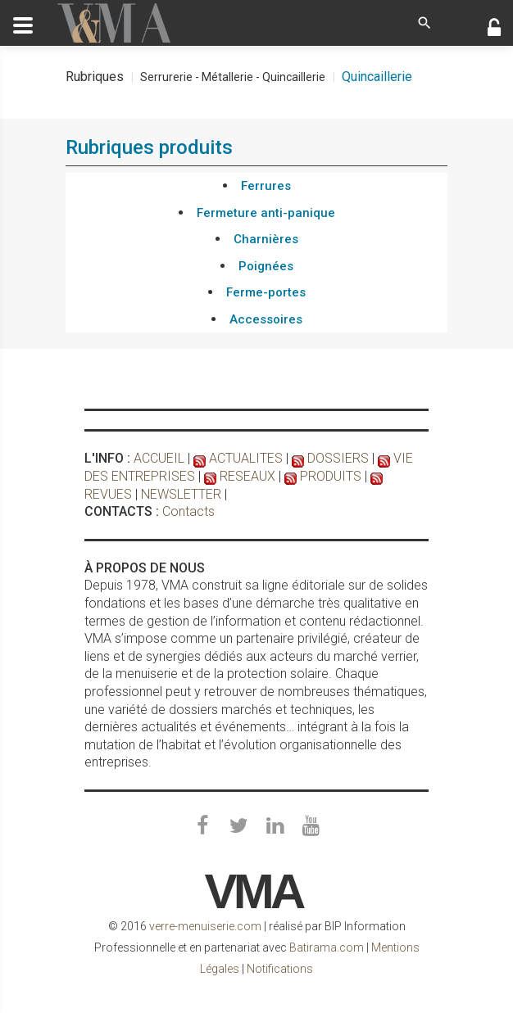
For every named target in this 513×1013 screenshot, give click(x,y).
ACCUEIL (159, 458)
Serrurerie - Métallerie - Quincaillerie (232, 77)
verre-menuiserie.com (205, 926)
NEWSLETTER (181, 494)
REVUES (108, 494)
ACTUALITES (246, 458)
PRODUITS (330, 476)
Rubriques (95, 76)
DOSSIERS (338, 458)
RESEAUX (247, 476)
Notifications (280, 968)
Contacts (188, 511)
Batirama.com (326, 947)
